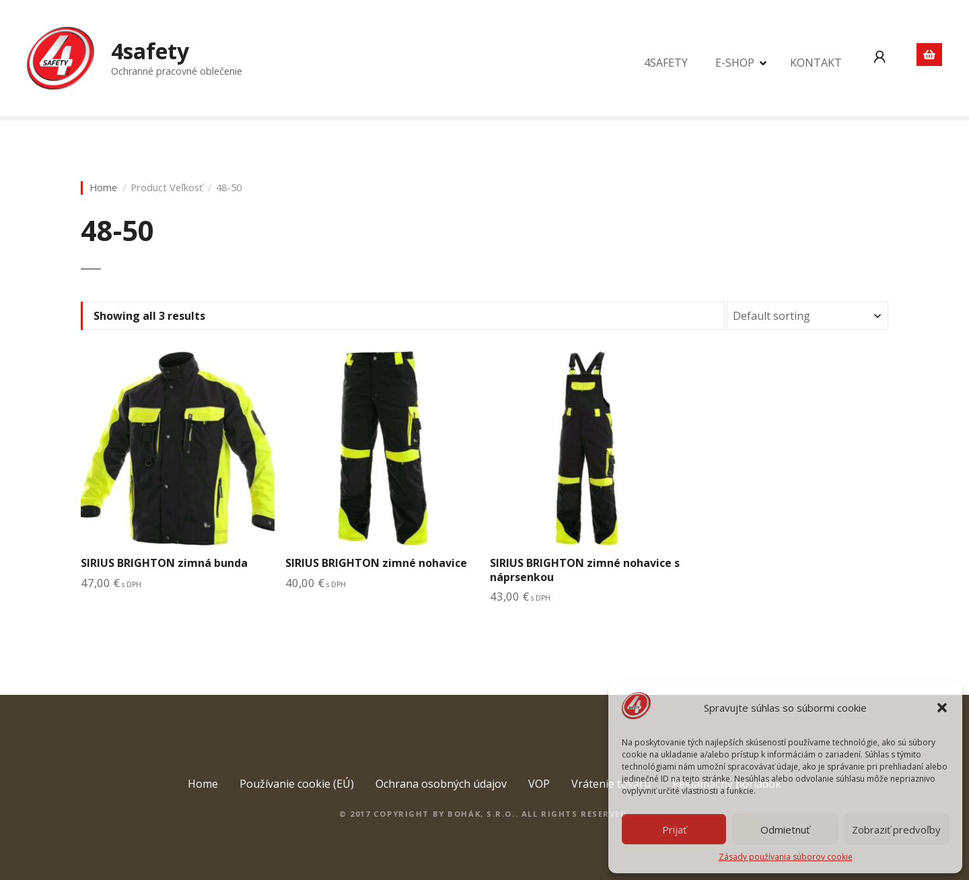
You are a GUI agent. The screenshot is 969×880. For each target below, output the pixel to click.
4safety (150, 50)
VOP (539, 783)
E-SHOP (734, 62)
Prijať (674, 829)
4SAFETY (666, 62)
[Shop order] (807, 315)
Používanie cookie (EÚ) (297, 783)
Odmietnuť (785, 829)
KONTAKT (816, 62)
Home (103, 187)
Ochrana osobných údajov (441, 783)
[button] (942, 707)
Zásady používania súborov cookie (786, 856)
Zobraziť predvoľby (896, 829)
